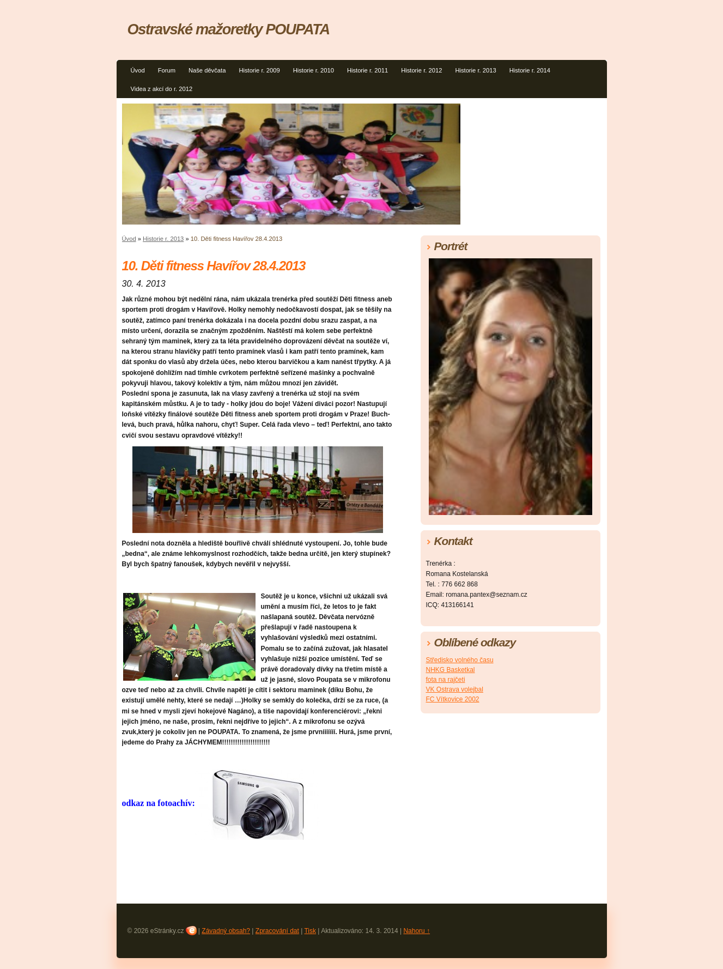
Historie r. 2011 (367, 70)
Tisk (310, 931)
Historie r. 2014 (529, 70)
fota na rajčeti (445, 679)
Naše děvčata (207, 70)
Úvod (138, 70)
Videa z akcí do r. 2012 (162, 89)
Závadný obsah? (226, 931)
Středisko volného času (460, 660)
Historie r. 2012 (421, 70)
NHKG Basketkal (450, 670)
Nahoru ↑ (416, 931)
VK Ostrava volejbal (454, 689)
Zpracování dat (277, 931)
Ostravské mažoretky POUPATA (228, 29)
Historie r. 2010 (313, 70)
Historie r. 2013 (475, 70)
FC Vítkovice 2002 (452, 699)
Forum (166, 70)
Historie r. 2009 (259, 70)
